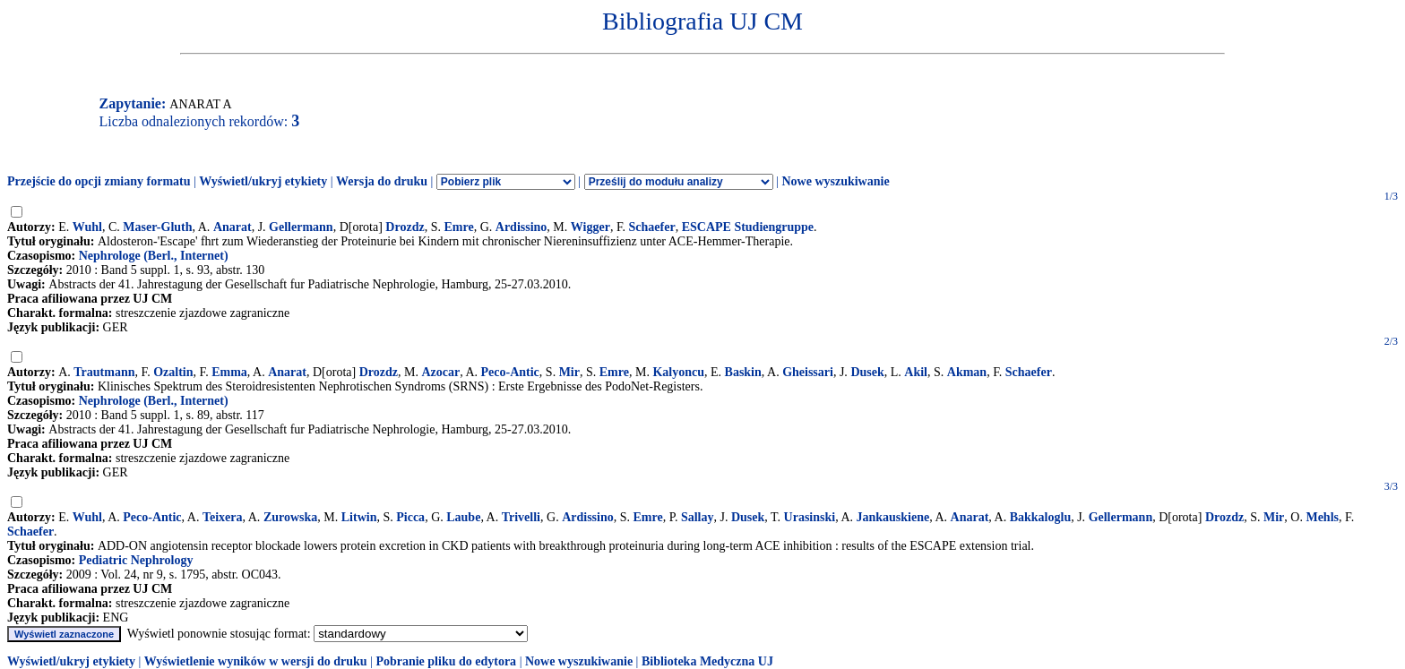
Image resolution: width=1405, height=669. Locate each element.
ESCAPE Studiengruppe (748, 227)
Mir (569, 372)
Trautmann (103, 372)
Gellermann (301, 227)
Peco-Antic (510, 372)
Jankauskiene (893, 517)
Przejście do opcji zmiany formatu (99, 181)
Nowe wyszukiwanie (835, 181)
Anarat (232, 227)
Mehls (1322, 517)
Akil (915, 372)
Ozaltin (173, 372)
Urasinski (810, 517)
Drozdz (404, 227)
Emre (458, 227)
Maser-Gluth (157, 227)
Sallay (697, 517)
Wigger (590, 227)
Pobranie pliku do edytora (445, 661)
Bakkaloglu (1040, 517)
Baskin (743, 372)
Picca (410, 517)
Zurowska (290, 517)
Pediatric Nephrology (136, 560)
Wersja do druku (381, 181)
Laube (463, 517)
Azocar (440, 372)
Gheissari (807, 372)
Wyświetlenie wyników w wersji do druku (255, 661)
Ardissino (521, 227)
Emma (229, 372)
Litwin (359, 517)
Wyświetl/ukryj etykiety (263, 181)
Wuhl (87, 227)
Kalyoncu (678, 372)
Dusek (867, 372)
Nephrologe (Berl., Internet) (153, 255)
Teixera (223, 517)
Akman (967, 372)
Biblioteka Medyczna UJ (707, 661)
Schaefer (652, 227)
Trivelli (521, 517)
